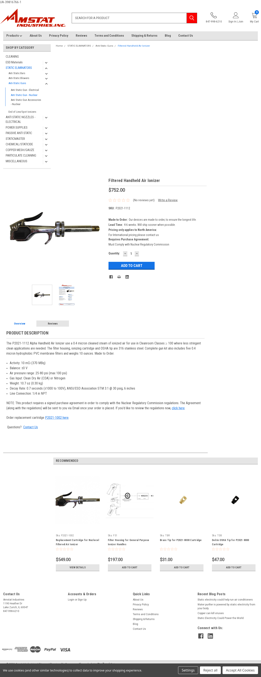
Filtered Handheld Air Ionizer (134, 45)
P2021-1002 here (57, 418)
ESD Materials (14, 62)
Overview (19, 323)
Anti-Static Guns (17, 83)
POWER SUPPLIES (16, 127)
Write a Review (168, 200)
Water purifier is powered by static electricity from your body (226, 606)
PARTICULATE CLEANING (21, 155)
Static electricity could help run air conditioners (225, 599)
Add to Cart (129, 567)
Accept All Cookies (240, 670)
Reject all (210, 670)
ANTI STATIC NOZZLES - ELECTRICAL (21, 119)
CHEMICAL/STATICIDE (19, 144)
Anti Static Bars (16, 73)
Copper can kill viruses (211, 613)
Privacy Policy (58, 35)
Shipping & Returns (144, 35)
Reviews (81, 35)
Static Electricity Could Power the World (221, 618)
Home (59, 45)
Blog (168, 35)
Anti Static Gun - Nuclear (24, 95)
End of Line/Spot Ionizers (22, 111)
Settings (188, 670)
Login (71, 599)
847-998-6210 (214, 17)
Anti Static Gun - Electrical (25, 90)
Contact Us (185, 35)
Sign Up (82, 599)
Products (14, 36)
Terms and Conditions (109, 35)
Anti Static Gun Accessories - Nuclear (26, 102)
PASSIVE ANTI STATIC (19, 133)
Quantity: (114, 253)
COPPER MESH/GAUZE (20, 150)
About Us (36, 35)
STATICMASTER (15, 139)
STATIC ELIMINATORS (19, 68)
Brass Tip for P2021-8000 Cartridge (181, 540)
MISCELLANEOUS (16, 161)
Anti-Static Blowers (18, 78)
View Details (77, 567)
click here (178, 408)
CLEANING (12, 56)
